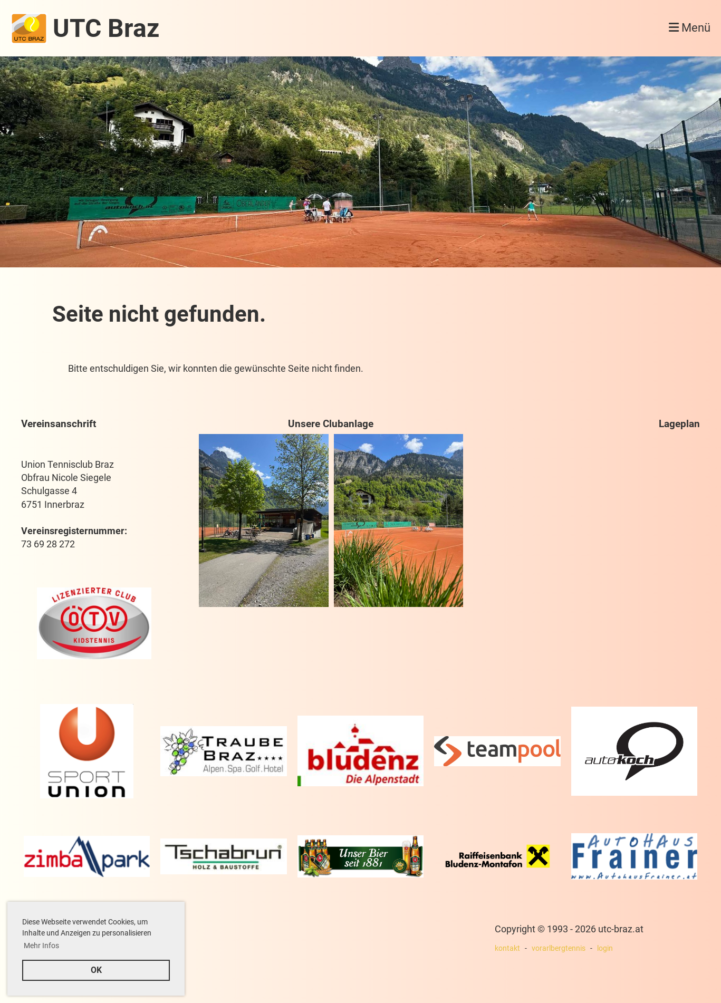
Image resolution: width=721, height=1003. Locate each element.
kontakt (507, 948)
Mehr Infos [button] (41, 945)
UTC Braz (106, 28)
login (605, 948)
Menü (689, 27)
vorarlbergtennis (558, 948)
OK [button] (96, 970)
